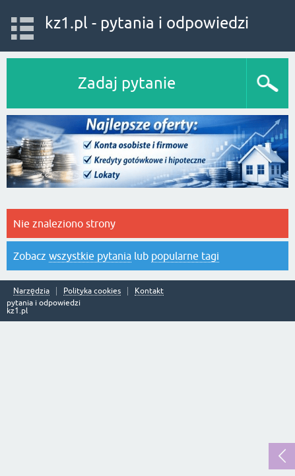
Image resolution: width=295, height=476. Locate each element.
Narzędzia (31, 291)
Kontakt (149, 291)
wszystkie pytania (90, 256)
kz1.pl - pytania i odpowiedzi (147, 23)
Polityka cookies (92, 291)
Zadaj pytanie (127, 83)
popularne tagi (185, 256)
